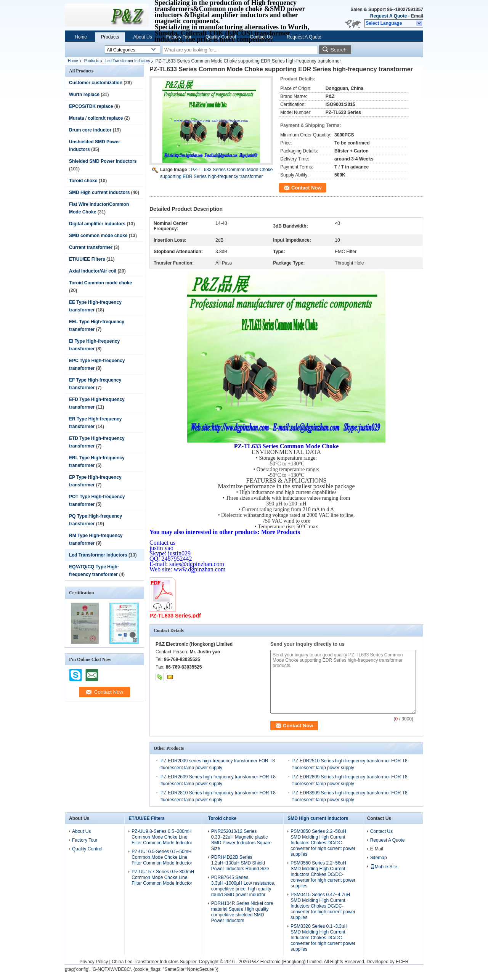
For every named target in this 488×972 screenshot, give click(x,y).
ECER (402, 961)
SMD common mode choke (98, 235)
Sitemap (378, 857)
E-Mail (376, 849)
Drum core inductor (90, 130)
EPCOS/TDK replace (91, 106)
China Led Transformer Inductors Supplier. (155, 961)
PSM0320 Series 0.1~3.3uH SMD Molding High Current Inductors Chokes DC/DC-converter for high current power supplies (323, 938)
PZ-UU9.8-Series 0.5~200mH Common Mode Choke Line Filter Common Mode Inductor (162, 837)
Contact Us (261, 37)
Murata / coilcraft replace (96, 118)
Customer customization (95, 82)
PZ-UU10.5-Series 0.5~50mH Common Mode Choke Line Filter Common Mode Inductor (162, 857)
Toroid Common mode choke (100, 283)
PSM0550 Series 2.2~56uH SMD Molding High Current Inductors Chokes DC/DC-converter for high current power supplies (323, 874)
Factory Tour (178, 37)
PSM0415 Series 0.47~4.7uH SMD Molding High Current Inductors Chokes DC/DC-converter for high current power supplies (323, 906)
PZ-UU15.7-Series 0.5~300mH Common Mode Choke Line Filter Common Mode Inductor (163, 877)
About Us (142, 37)
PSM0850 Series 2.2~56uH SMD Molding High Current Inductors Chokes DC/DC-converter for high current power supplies (323, 843)
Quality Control (220, 37)
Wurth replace (84, 94)
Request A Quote (388, 16)
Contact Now (306, 188)
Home (81, 37)
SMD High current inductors (99, 192)
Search (339, 50)
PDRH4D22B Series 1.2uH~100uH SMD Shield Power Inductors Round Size (240, 863)
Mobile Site (383, 866)
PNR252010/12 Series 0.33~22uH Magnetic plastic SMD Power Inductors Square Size (241, 840)
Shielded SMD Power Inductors (102, 161)
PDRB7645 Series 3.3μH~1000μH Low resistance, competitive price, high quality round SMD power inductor (243, 886)
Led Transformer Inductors (127, 61)
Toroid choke (83, 180)
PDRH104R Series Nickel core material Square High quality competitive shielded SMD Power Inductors (242, 912)
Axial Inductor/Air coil (92, 271)
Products (110, 37)
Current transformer (90, 247)
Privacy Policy (93, 961)
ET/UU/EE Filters (87, 259)
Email (417, 16)
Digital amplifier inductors (97, 223)
